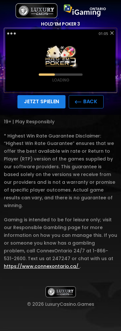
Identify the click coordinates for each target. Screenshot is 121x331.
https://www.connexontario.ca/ (42, 266)
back (86, 101)
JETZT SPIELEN (41, 101)
